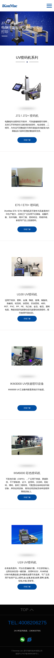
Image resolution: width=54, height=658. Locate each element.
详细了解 (27, 140)
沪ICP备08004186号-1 (29, 654)
